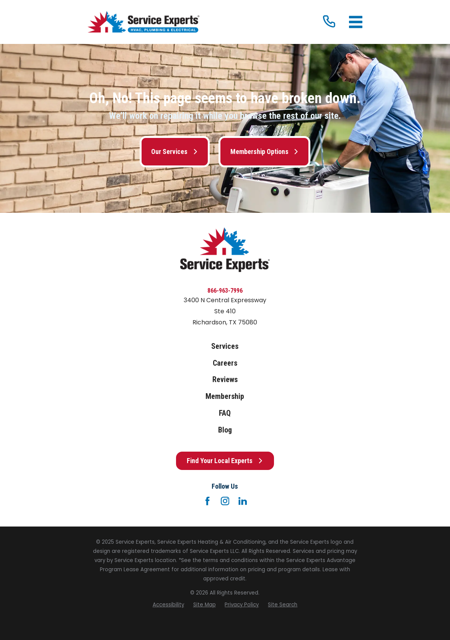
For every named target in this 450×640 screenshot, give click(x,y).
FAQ (225, 413)
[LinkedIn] (242, 501)
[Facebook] (207, 501)
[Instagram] (225, 501)
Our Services (174, 151)
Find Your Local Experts (225, 461)
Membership (224, 396)
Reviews (225, 379)
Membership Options (264, 151)
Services (224, 346)
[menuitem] (168, 604)
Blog (225, 430)
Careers (225, 363)
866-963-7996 (225, 290)
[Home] (143, 22)
